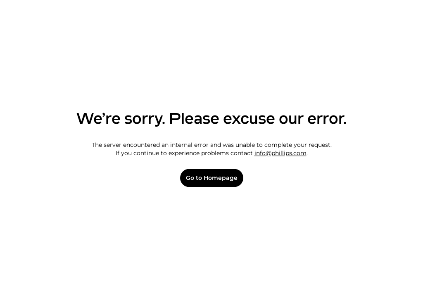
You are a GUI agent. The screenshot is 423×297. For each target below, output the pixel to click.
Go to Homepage (212, 178)
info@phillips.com (280, 153)
